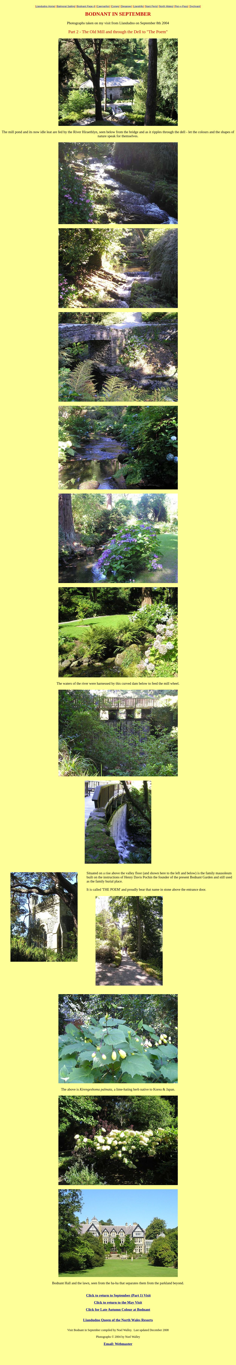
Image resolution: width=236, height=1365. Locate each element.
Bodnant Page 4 (86, 6)
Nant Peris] (152, 6)
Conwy (115, 6)
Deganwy (126, 6)
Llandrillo (138, 6)
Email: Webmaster (118, 1344)
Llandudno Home (45, 6)
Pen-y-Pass (181, 6)
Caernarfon (103, 6)
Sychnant (195, 6)
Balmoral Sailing (66, 6)
